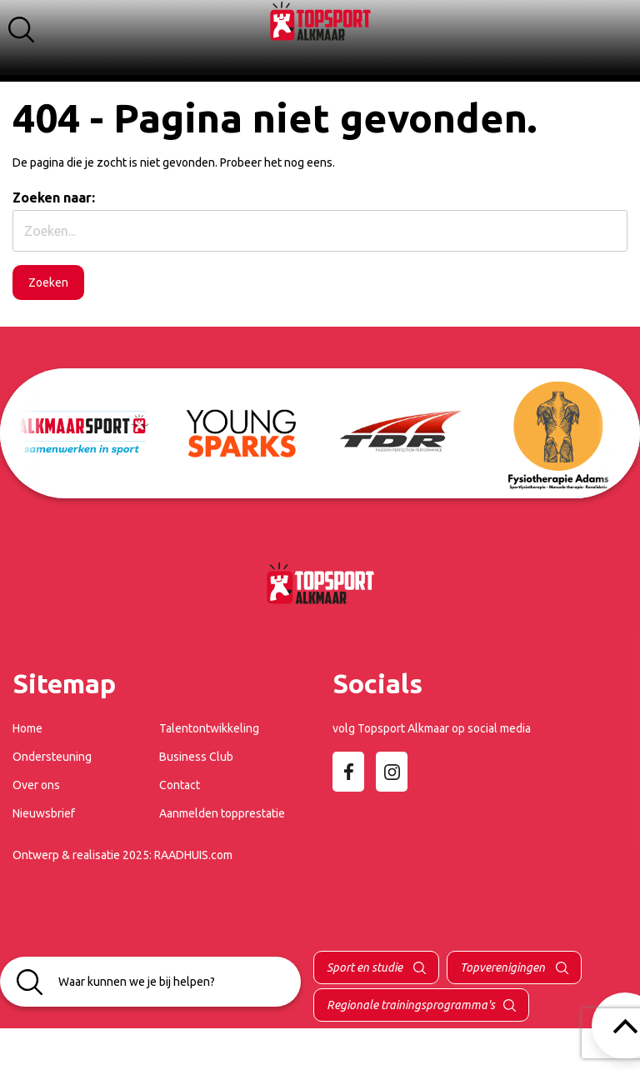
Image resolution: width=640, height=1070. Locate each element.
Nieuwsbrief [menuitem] (43, 813)
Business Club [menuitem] (196, 756)
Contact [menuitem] (179, 785)
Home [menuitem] (27, 728)
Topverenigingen (504, 967)
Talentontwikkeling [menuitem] (209, 728)
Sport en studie (366, 967)
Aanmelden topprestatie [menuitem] (222, 813)
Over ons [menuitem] (36, 785)
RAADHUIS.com (193, 855)
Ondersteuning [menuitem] (52, 756)
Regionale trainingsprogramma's (411, 1005)
